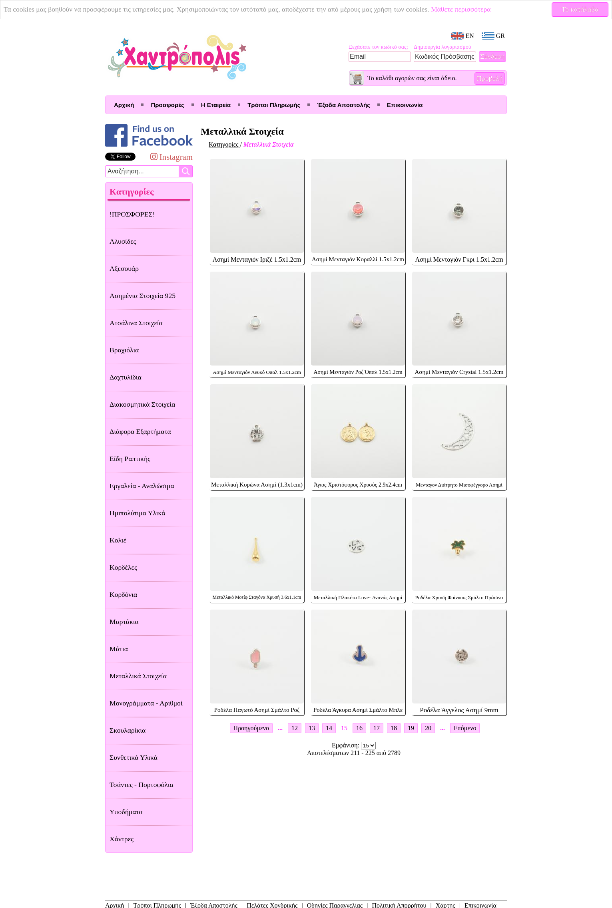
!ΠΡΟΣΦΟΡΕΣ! (132, 214)
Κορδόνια (123, 594)
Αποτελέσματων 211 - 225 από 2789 (354, 752)
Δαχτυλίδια (126, 377)
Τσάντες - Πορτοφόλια (141, 785)
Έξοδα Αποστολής (343, 104)
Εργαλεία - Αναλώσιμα (142, 486)
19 (411, 728)
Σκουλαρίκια (128, 730)
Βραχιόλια (124, 350)
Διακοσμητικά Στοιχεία (142, 404)
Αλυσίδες (123, 241)
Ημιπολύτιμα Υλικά (137, 513)
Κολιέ (118, 540)
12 (294, 728)
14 (329, 728)
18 (394, 728)
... (280, 728)
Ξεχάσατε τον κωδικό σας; (378, 47)
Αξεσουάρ (124, 268)
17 (376, 728)
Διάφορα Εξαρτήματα (140, 431)
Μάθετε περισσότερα (461, 9)
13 (312, 728)
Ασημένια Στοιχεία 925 (142, 296)
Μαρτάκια (124, 622)
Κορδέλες (123, 567)
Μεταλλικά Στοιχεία (138, 676)
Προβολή (489, 78)
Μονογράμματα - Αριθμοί (146, 703)
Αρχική (124, 104)
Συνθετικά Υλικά (133, 757)
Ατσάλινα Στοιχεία (136, 323)
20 (428, 728)
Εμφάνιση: (346, 745)
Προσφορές (167, 104)
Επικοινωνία (405, 104)
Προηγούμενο (251, 728)
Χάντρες (122, 839)
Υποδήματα (126, 812)
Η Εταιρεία (216, 104)
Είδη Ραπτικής (130, 459)
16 (359, 728)
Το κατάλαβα (580, 9)
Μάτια (119, 649)
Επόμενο (465, 728)
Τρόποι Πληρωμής (273, 104)
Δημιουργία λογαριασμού (442, 47)
